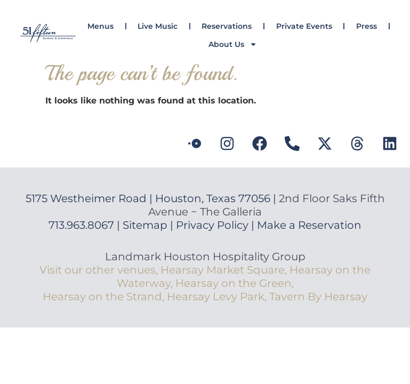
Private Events (304, 26)
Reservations (227, 26)
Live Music (158, 26)
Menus (100, 26)
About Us (232, 44)
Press (366, 26)
